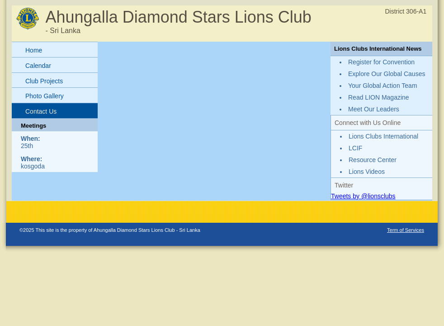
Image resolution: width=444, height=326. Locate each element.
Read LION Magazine (378, 97)
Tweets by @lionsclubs (363, 196)
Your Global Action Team (382, 85)
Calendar (38, 65)
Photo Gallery (44, 96)
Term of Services (405, 230)
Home (33, 50)
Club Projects (44, 81)
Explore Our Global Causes (386, 73)
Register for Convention (381, 62)
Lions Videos (367, 171)
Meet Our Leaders (373, 109)
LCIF (355, 148)
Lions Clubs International (383, 136)
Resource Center (373, 159)
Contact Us (41, 111)
